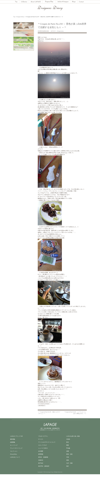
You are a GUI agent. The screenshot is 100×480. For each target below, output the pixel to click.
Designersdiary (60, 31)
